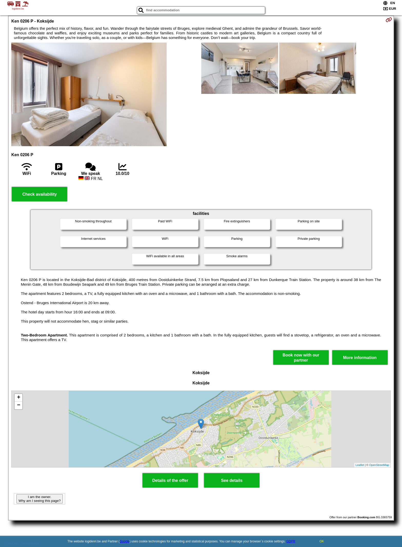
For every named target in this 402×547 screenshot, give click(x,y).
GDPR (290, 541)
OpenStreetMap (379, 464)
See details (232, 480)
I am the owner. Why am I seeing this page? (39, 499)
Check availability (39, 194)
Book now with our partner (301, 357)
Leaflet (360, 464)
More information (360, 357)
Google (125, 541)
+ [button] (18, 398)
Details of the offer (170, 480)
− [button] (18, 405)
